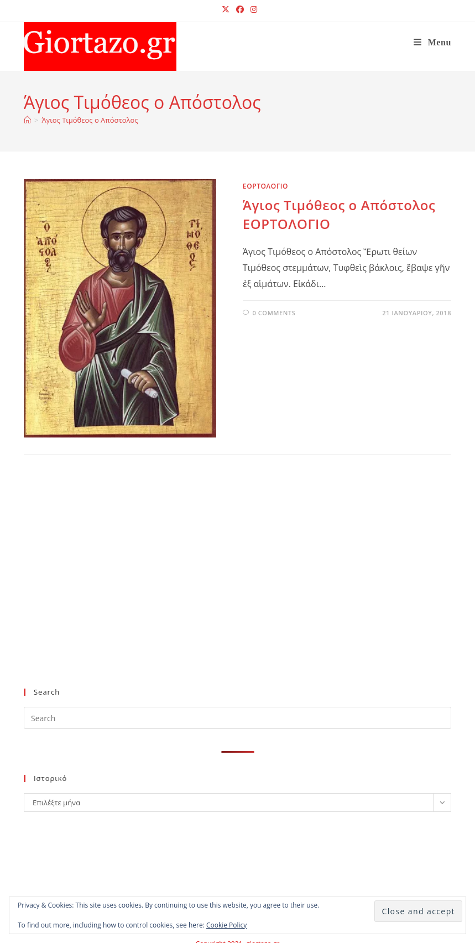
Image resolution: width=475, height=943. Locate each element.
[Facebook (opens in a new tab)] (240, 9)
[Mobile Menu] (432, 42)
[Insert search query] (237, 718)
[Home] (27, 120)
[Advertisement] (227, 589)
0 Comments (273, 313)
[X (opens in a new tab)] (225, 9)
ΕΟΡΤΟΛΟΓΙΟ (265, 186)
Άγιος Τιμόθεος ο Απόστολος (89, 120)
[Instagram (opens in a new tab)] (252, 9)
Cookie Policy (226, 925)
